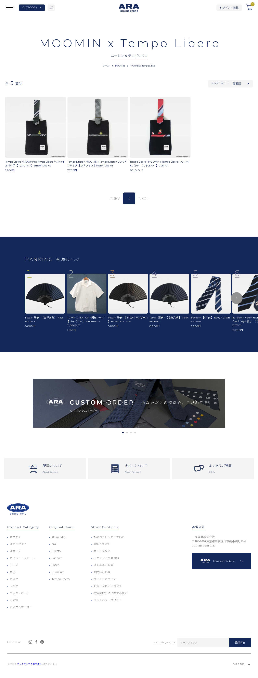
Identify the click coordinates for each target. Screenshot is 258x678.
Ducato (56, 551)
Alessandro (59, 537)
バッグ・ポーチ (19, 593)
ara (54, 544)
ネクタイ (15, 537)
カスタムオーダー (21, 607)
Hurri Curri (58, 572)
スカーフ (15, 551)
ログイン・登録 (229, 7)
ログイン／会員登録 (106, 558)
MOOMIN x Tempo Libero (142, 65)
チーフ (14, 565)
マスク (14, 579)
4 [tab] (135, 432)
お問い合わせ (102, 572)
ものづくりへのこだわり (109, 537)
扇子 (12, 572)
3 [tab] (131, 432)
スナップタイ (18, 544)
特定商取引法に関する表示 (110, 593)
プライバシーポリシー (107, 600)
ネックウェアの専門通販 (29, 664)
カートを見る (102, 551)
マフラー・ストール (22, 558)
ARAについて (101, 544)
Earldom (57, 558)
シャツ (14, 586)
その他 (14, 600)
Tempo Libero (61, 579)
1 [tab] (123, 432)
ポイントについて (104, 579)
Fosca (55, 565)
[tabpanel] (129, 403)
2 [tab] (127, 432)
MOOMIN (120, 65)
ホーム (106, 65)
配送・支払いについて (107, 586)
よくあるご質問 (103, 565)
